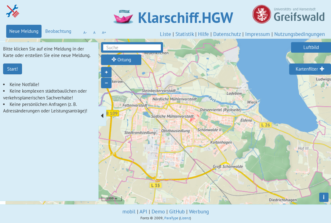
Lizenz (185, 218)
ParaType (171, 218)
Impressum (257, 34)
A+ (104, 32)
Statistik (184, 34)
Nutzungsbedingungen (299, 34)
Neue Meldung (23, 31)
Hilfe (203, 34)
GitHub (177, 211)
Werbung (199, 211)
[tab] (310, 69)
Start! (12, 69)
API (143, 211)
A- (85, 32)
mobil (128, 211)
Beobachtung (58, 31)
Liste (165, 34)
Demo (158, 211)
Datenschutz (227, 34)
